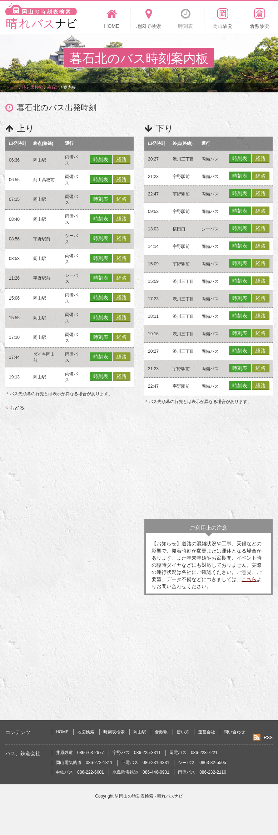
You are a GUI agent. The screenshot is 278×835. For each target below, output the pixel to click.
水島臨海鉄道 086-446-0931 (141, 772)
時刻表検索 (114, 731)
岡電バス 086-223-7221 (193, 752)
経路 (121, 159)
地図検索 (85, 731)
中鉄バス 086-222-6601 (80, 772)
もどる (14, 408)
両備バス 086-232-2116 (202, 772)
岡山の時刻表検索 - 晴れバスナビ (151, 796)
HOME (62, 731)
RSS (268, 737)
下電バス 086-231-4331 (145, 762)
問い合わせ (234, 731)
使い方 (183, 731)
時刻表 (100, 159)
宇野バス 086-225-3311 (137, 752)
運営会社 (206, 731)
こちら (249, 579)
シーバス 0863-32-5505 (202, 762)
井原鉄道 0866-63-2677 (80, 752)
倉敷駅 (161, 731)
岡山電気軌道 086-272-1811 (84, 762)
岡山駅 (139, 731)
